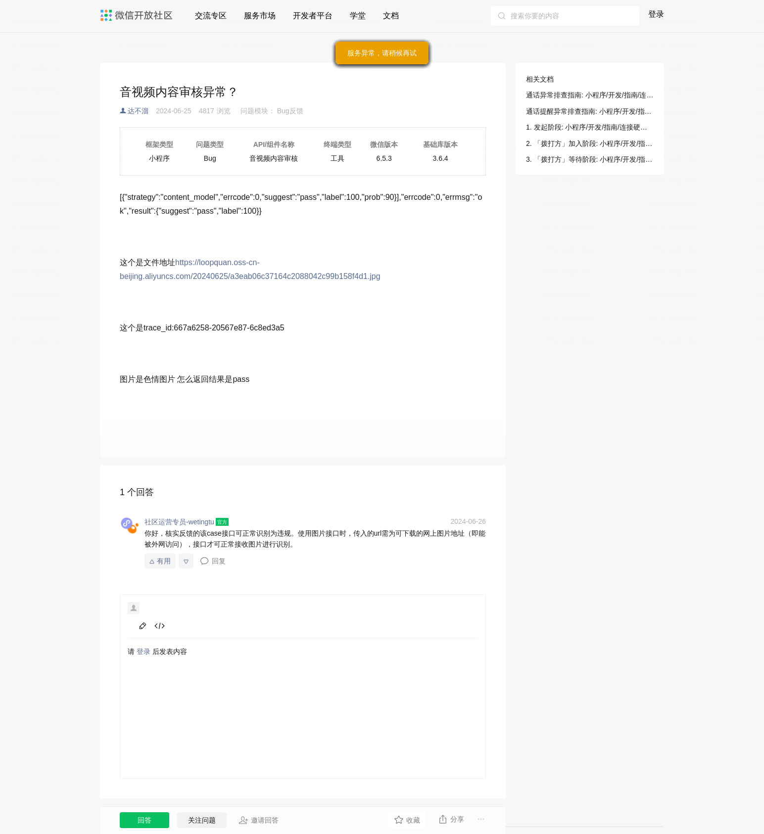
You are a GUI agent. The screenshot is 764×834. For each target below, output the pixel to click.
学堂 (358, 15)
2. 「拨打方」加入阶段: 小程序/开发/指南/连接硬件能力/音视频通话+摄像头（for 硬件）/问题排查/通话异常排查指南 (590, 143)
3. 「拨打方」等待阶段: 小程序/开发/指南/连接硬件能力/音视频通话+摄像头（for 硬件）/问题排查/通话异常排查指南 (590, 159)
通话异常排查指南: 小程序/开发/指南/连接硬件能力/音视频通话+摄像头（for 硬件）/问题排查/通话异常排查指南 (590, 95)
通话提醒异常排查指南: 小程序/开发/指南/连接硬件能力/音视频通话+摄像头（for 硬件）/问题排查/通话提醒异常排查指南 (590, 111)
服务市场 (260, 15)
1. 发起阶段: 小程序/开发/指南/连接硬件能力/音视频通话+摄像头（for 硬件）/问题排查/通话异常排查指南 (590, 127)
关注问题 (202, 820)
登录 (656, 14)
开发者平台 (313, 15)
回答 (144, 820)
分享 (451, 819)
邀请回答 (259, 820)
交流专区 (211, 15)
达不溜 (138, 111)
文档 (391, 15)
